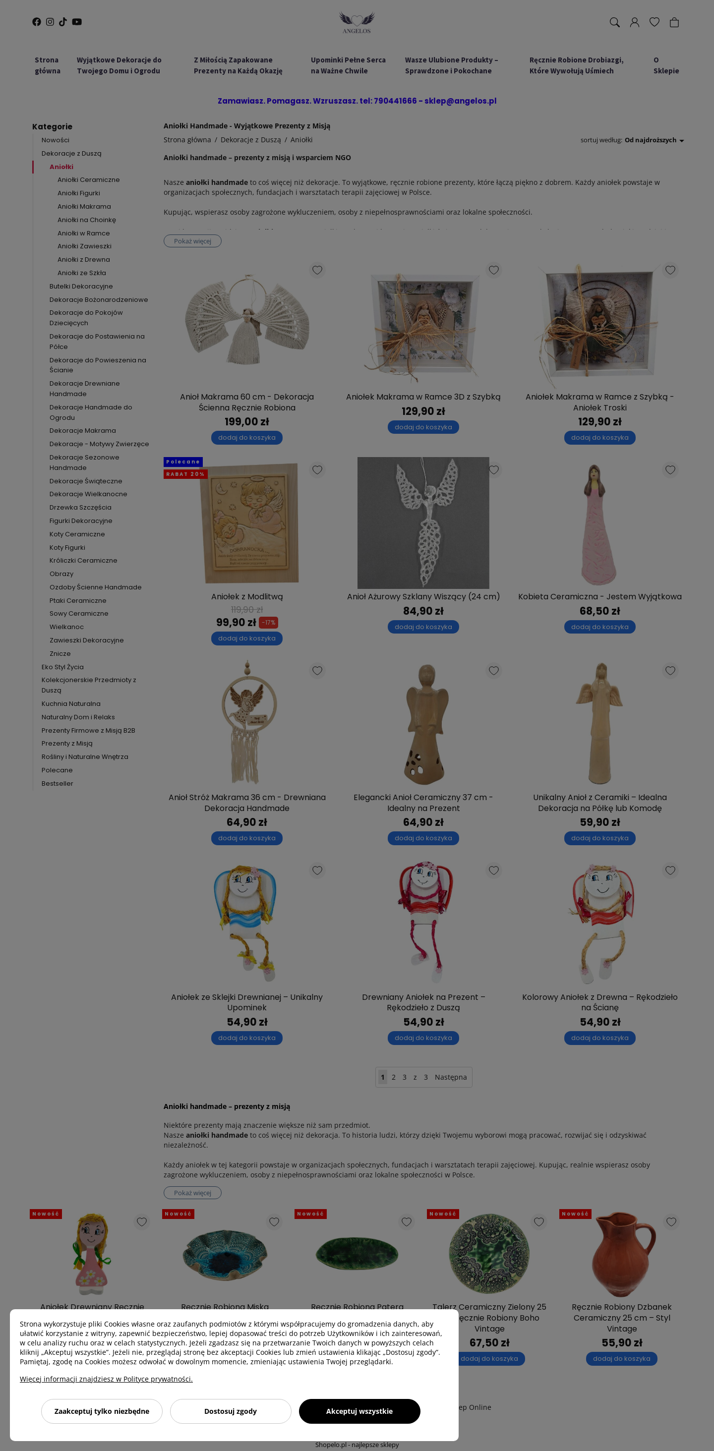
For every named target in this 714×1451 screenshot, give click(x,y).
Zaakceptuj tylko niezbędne (102, 1411)
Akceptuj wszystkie (359, 1411)
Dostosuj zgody (230, 1411)
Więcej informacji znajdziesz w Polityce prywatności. (106, 1379)
